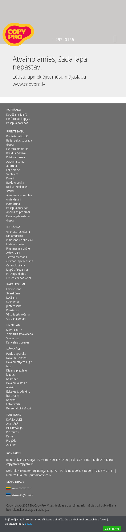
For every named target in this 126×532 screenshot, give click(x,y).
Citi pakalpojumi (16, 319)
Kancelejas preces (17, 342)
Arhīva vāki (13, 253)
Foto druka (13, 204)
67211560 (83, 460)
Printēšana (15, 131)
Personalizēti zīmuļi (18, 408)
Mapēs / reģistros (17, 269)
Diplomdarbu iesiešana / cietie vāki (19, 238)
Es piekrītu (112, 528)
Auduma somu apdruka (15, 163)
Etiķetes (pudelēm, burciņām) (18, 393)
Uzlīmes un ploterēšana (13, 304)
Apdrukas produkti (18, 212)
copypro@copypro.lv (19, 464)
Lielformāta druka (17, 149)
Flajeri (10, 178)
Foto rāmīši (13, 404)
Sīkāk (28, 523)
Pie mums (12, 432)
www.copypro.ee (22, 495)
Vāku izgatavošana (18, 314)
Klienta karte (14, 330)
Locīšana (11, 297)
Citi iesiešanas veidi (18, 278)
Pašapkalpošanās (17, 123)
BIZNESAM (13, 325)
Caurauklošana (15, 265)
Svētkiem (12, 174)
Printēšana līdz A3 (17, 136)
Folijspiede (13, 170)
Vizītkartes (13, 338)
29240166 (63, 39)
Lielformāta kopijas (18, 119)
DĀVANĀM (13, 349)
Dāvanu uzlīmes (16, 358)
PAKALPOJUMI (15, 284)
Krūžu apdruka (15, 157)
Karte (9, 436)
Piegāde (11, 440)
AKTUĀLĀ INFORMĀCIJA (14, 426)
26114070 (20, 475)
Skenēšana (13, 293)
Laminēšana (13, 289)
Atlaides (11, 445)
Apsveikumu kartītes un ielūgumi (19, 197)
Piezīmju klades (16, 274)
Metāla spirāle (15, 244)
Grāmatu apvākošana (19, 261)
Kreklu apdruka (16, 153)
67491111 (107, 471)
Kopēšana (13, 110)
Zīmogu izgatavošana (19, 334)
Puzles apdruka (16, 354)
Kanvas (11, 400)
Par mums (13, 415)
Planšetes (12, 310)
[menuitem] (20, 110)
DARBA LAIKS (14, 419)
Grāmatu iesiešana (18, 232)
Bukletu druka (15, 182)
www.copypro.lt (21, 488)
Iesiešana (13, 227)
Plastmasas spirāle (18, 248)
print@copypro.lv (40, 475)
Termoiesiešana (16, 257)
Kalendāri (12, 379)
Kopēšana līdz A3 (17, 114)
